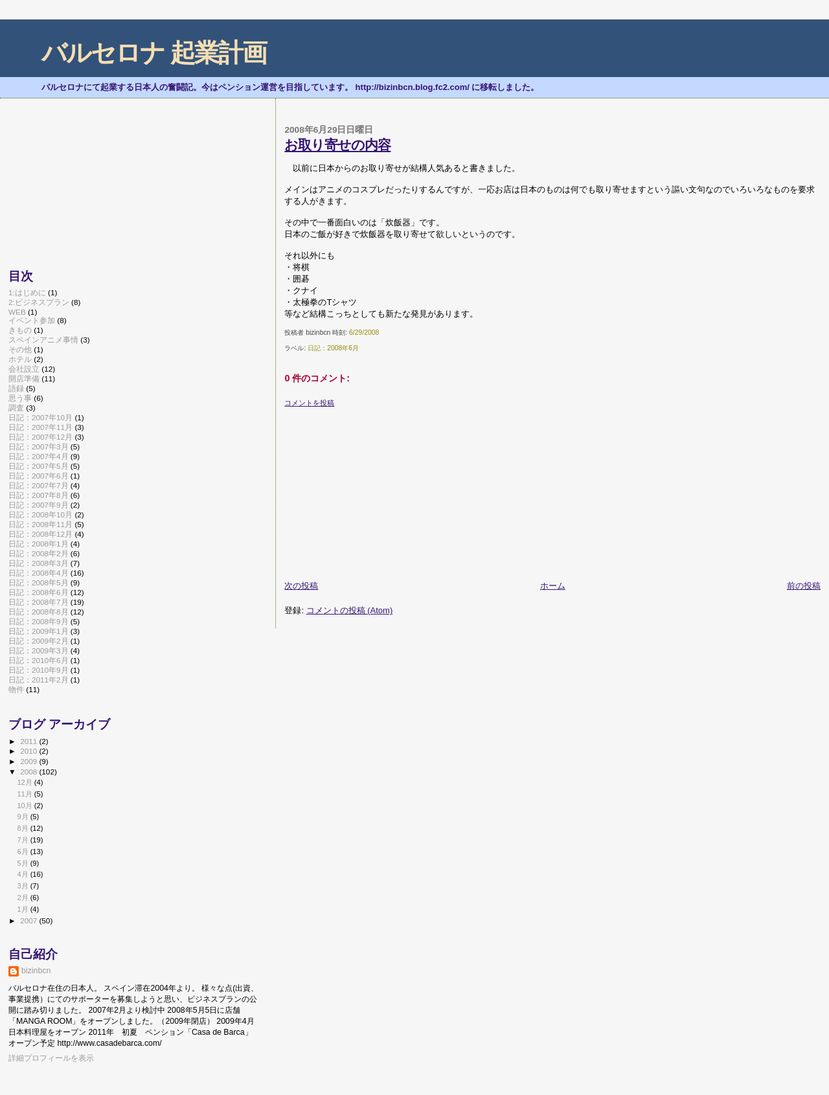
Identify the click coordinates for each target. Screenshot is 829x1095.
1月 (23, 909)
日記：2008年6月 (333, 348)
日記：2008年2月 (38, 553)
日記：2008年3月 (38, 563)
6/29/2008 (364, 332)
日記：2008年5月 (38, 582)
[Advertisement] (381, 489)
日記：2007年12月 (40, 437)
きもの (20, 330)
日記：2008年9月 (38, 621)
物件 (16, 689)
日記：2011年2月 (38, 679)
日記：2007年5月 (38, 466)
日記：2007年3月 (38, 446)
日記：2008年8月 (38, 611)
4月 (23, 874)
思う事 (20, 398)
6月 (23, 851)
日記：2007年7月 (38, 485)
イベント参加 (31, 320)
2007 (29, 920)
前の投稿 (804, 586)
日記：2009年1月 (38, 631)
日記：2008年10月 (40, 514)
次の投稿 (301, 586)
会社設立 (24, 369)
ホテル (20, 359)
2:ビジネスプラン (38, 302)
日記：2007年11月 (40, 427)
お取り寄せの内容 (337, 144)
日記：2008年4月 (38, 573)
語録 (16, 388)
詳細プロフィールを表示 (51, 1058)
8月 (23, 828)
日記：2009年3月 (38, 650)
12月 (25, 782)
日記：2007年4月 (38, 456)
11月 (25, 794)
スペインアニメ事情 (43, 339)
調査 (16, 407)
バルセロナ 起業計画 (153, 53)
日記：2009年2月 (38, 641)
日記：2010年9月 (38, 670)
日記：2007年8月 (38, 495)
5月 (23, 863)
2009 (29, 761)
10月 (25, 805)
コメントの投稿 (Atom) (349, 610)
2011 (29, 741)
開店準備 (24, 378)
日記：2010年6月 (38, 660)
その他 (20, 349)
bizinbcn (36, 970)
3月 (23, 886)
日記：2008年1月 (38, 543)
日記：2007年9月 (38, 505)
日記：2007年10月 (40, 417)
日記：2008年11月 (40, 524)
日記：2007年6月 (38, 475)
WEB (17, 312)
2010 (29, 751)
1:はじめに (27, 292)
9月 (23, 816)
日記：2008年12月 (40, 534)
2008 (29, 771)
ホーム (552, 586)
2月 (23, 897)
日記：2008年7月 (38, 602)
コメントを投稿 (309, 403)
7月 (23, 840)
